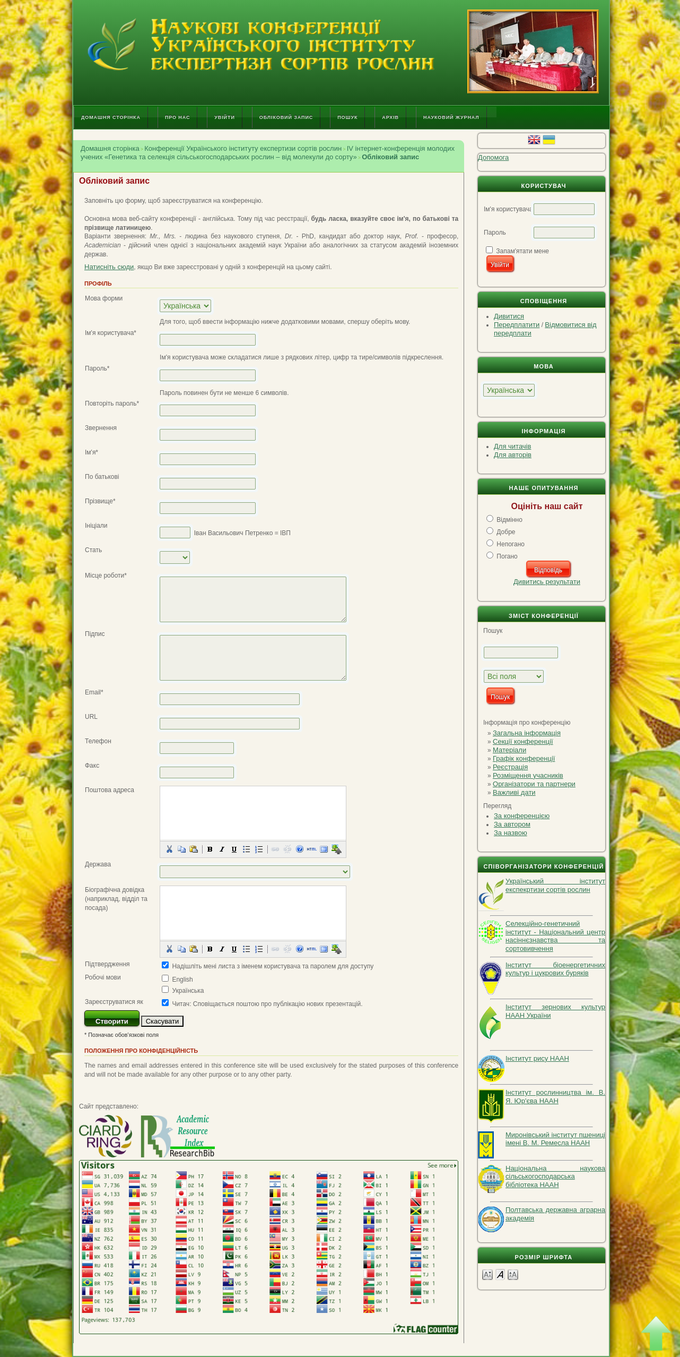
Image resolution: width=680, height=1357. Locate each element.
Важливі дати (514, 792)
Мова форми (104, 298)
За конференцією (522, 816)
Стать (93, 550)
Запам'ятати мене (522, 251)
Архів (390, 117)
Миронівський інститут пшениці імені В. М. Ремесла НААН (555, 1139)
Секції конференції (523, 741)
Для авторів (512, 455)
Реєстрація (510, 767)
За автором (512, 824)
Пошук (347, 117)
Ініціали (96, 525)
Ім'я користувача (508, 209)
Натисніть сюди (109, 267)
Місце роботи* (106, 575)
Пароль (495, 232)
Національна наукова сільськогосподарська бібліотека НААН (555, 1176)
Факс (92, 765)
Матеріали (509, 750)
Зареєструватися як (114, 1002)
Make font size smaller (487, 1274)
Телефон (98, 741)
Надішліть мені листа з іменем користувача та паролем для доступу (272, 966)
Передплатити (516, 325)
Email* (94, 692)
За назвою (510, 833)
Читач (180, 1004)
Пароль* (97, 368)
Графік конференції (524, 758)
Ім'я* (91, 452)
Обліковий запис (286, 117)
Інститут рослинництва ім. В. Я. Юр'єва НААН (555, 1096)
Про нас (177, 117)
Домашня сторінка (111, 117)
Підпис (95, 634)
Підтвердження (107, 964)
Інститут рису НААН (537, 1058)
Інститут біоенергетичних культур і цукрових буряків (555, 969)
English (182, 979)
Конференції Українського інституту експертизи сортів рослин (243, 148)
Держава (98, 864)
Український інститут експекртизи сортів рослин (555, 885)
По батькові (102, 476)
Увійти (224, 117)
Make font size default (500, 1274)
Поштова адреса (109, 790)
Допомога (493, 157)
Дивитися (509, 316)
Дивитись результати (546, 582)
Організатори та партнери (534, 784)
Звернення (101, 428)
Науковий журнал (451, 117)
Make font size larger (513, 1274)
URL (91, 716)
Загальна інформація (527, 733)
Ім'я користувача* (110, 333)
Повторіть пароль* (112, 403)
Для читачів (512, 446)
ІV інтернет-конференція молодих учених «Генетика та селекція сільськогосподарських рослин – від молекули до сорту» (268, 152)
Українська (188, 990)
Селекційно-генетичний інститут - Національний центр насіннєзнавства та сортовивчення (555, 936)
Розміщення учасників (528, 775)
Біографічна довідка (114, 890)
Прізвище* (100, 501)
